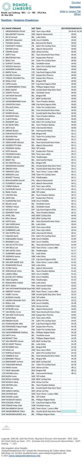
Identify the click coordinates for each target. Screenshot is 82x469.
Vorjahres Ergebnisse (25, 20)
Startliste (6, 20)
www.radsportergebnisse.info (24, 455)
